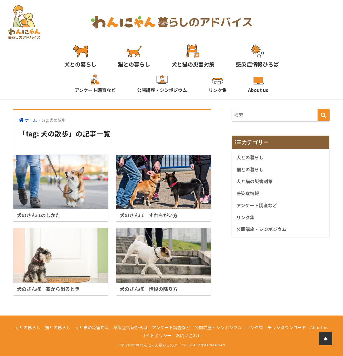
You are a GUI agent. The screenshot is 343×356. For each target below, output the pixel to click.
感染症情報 (247, 193)
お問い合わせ (189, 335)
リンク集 (245, 217)
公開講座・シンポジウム (261, 229)
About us (319, 327)
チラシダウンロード (286, 327)
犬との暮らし (250, 157)
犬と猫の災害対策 (254, 181)
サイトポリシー (156, 335)
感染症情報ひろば (130, 327)
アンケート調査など (256, 205)
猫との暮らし (250, 169)
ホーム (31, 120)
